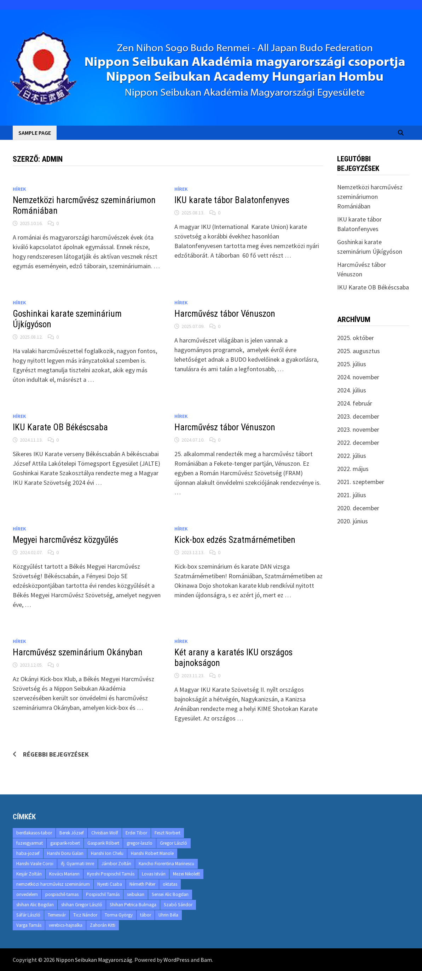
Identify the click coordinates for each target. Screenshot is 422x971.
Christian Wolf (104, 833)
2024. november (358, 377)
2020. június (352, 521)
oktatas (170, 884)
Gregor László (173, 843)
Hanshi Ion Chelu (107, 853)
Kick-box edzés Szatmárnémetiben (234, 540)
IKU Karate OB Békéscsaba (60, 427)
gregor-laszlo (139, 843)
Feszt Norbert (167, 833)
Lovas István (154, 874)
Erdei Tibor (136, 833)
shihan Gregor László (81, 905)
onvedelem (27, 894)
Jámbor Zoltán (116, 864)
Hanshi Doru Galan (65, 853)
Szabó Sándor (178, 905)
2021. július (351, 495)
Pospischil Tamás (103, 894)
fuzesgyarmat (29, 843)
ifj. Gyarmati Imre (77, 864)
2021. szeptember (360, 482)
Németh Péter (142, 884)
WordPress (176, 959)
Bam (206, 959)
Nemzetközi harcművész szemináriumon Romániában (370, 196)
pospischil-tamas (62, 894)
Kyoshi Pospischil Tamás (110, 874)
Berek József (71, 833)
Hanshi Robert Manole (152, 853)
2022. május (353, 469)
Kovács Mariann (64, 874)
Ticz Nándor (85, 915)
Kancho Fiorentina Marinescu (166, 864)
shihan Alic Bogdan (35, 905)
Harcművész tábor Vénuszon (224, 314)
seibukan (135, 894)
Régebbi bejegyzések (56, 754)
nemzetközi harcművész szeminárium (53, 884)
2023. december (358, 416)
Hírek (19, 189)
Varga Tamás (28, 925)
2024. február (354, 403)
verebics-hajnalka (65, 925)
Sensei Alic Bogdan (170, 894)
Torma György (119, 915)
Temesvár (57, 915)
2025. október (355, 338)
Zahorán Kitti (102, 925)
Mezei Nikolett (186, 874)
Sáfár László (28, 915)
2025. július (351, 364)
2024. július (351, 390)
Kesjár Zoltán (29, 874)
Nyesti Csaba (109, 884)
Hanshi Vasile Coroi (34, 864)
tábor (145, 915)
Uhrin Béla (168, 915)
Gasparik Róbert (103, 843)
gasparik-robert (65, 843)
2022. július (351, 456)
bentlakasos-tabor (34, 833)
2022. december (358, 442)
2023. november (358, 429)
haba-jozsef (28, 853)
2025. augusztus (358, 351)
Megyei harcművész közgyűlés (65, 540)
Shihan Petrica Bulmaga (133, 905)
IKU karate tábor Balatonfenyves (231, 200)
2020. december (358, 508)
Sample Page (34, 132)
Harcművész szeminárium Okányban (78, 652)
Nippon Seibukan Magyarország (94, 959)
